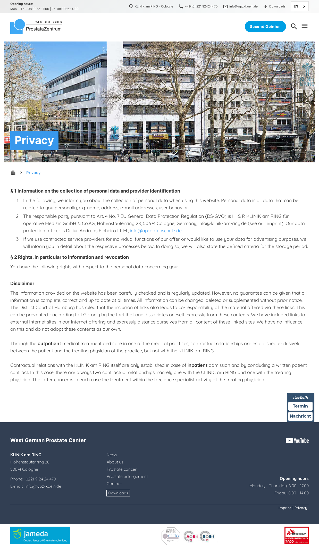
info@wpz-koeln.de (42, 486)
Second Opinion (265, 26)
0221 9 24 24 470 (41, 478)
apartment (13, 172)
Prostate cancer (122, 469)
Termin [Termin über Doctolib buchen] (300, 406)
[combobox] (300, 6)
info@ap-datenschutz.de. (156, 231)
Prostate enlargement (127, 476)
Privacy (33, 172)
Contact (114, 483)
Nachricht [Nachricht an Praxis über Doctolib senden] (300, 416)
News (112, 454)
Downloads (118, 493)
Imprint (285, 507)
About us (115, 461)
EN (295, 6)
